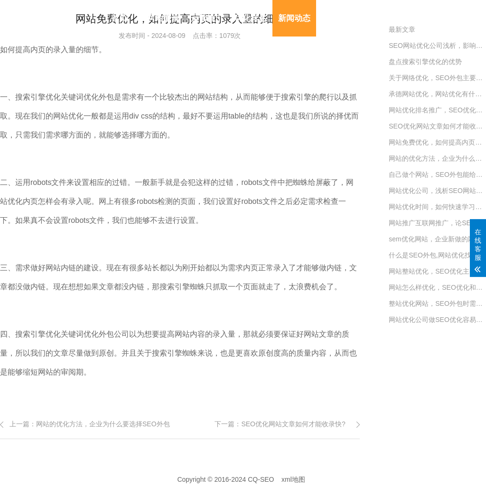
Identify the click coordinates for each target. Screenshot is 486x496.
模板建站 (338, 18)
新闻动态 (294, 18)
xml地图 (293, 479)
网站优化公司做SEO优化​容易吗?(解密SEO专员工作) (437, 319)
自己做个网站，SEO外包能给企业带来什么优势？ (437, 174)
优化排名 (250, 18)
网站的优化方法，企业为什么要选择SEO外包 (103, 424)
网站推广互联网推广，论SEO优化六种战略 (437, 223)
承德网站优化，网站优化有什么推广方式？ (437, 94)
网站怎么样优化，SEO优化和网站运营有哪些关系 (437, 287)
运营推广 (207, 18)
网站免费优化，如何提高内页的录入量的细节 (437, 142)
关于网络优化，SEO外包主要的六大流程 (437, 78)
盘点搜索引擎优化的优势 (425, 61)
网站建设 (163, 18)
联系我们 (382, 18)
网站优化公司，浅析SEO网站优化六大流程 (437, 190)
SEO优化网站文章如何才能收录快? (293, 424)
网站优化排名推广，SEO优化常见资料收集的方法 (437, 110)
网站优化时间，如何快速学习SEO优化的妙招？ (437, 207)
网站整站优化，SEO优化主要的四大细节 (437, 271)
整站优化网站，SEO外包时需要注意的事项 (437, 303)
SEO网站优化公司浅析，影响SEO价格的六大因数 (437, 45)
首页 (119, 18)
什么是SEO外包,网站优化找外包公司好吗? (437, 255)
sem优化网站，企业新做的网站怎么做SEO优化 (437, 239)
